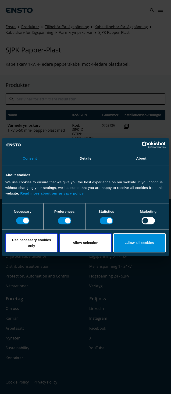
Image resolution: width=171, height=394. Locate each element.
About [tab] (141, 158)
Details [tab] (85, 158)
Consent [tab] (30, 158)
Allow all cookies (139, 243)
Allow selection (86, 243)
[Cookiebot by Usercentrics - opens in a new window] (145, 144)
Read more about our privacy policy (52, 193)
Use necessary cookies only (31, 242)
